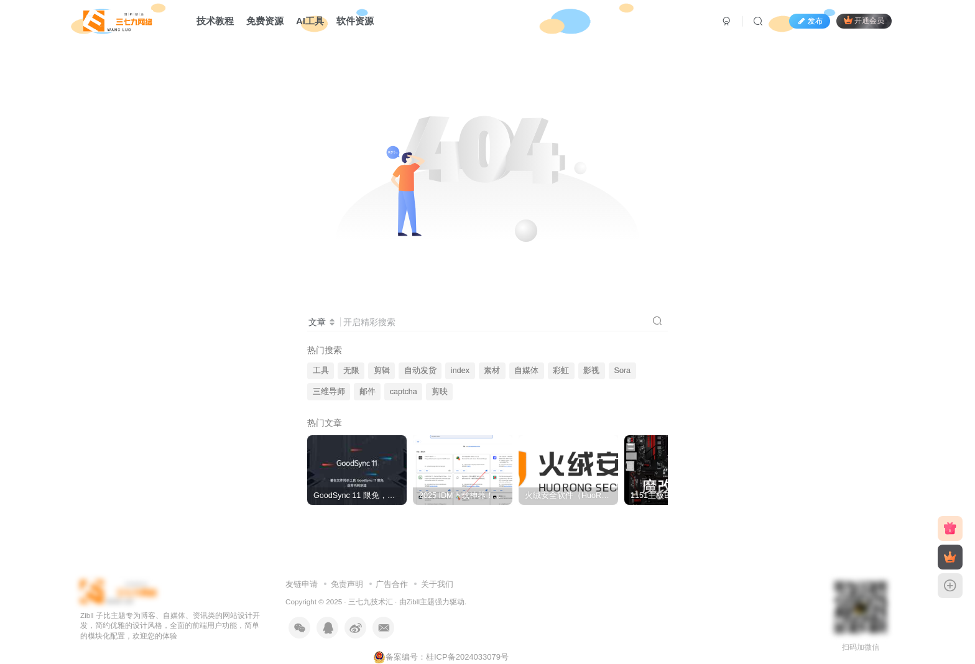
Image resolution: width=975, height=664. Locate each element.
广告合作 (392, 584)
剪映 (440, 391)
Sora (622, 370)
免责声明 (347, 584)
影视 (591, 370)
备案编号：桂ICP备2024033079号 (441, 657)
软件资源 (355, 21)
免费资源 (265, 21)
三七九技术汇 (370, 601)
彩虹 (561, 370)
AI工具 (310, 21)
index (460, 370)
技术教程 (215, 21)
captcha (403, 391)
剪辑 (382, 370)
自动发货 (420, 370)
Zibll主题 (421, 601)
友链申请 (301, 584)
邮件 (367, 391)
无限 (351, 370)
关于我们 (437, 584)
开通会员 (864, 20)
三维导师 (329, 391)
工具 (321, 370)
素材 (492, 370)
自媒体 (526, 370)
